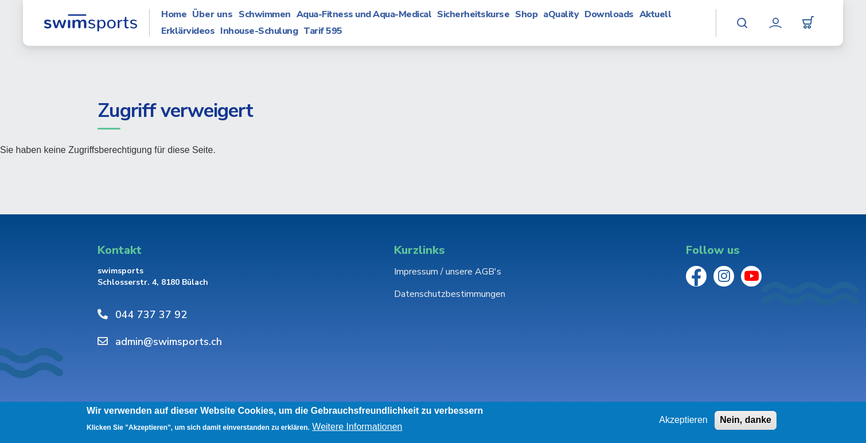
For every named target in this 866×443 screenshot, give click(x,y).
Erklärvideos (187, 31)
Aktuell (655, 14)
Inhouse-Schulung (259, 31)
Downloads (609, 14)
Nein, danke (745, 420)
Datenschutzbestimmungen (449, 294)
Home (173, 14)
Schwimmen (265, 14)
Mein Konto (775, 23)
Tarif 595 (322, 31)
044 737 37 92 (151, 315)
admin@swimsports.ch (168, 341)
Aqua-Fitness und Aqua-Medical (364, 14)
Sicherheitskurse (473, 14)
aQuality (561, 14)
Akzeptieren (683, 420)
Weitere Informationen (357, 427)
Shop (526, 14)
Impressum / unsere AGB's (447, 271)
